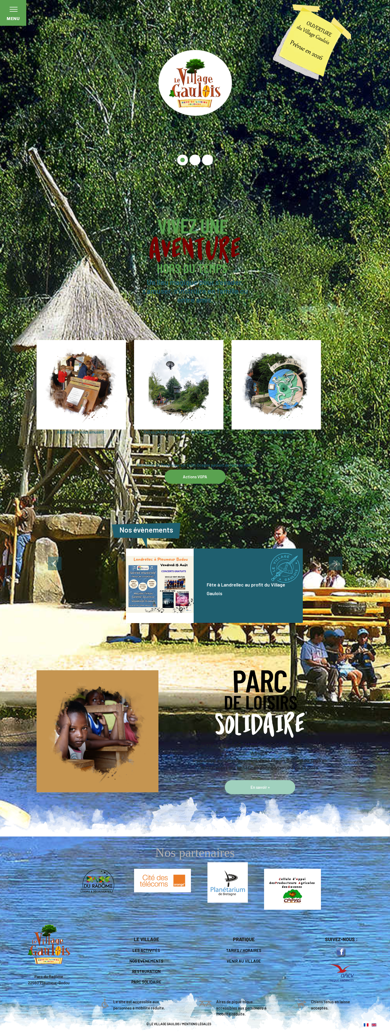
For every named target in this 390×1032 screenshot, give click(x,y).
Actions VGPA (195, 476)
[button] (32, 582)
